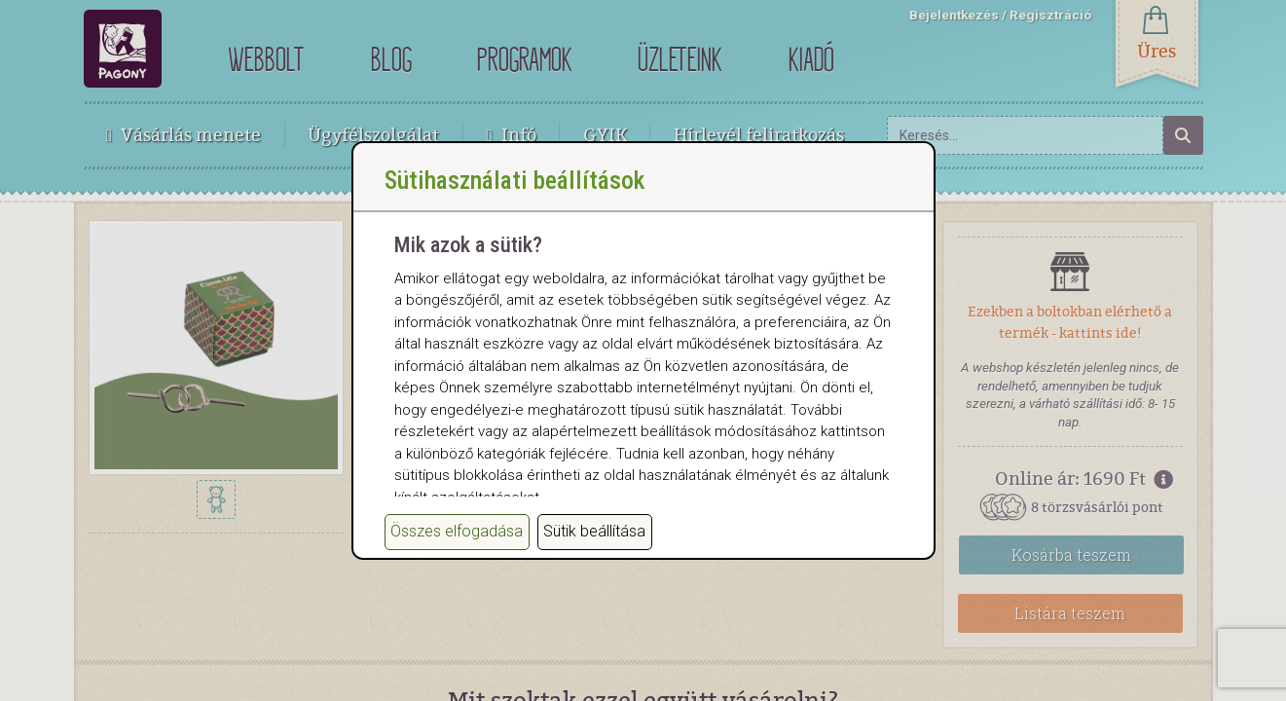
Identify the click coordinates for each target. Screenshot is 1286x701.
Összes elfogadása (456, 567)
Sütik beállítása (594, 567)
